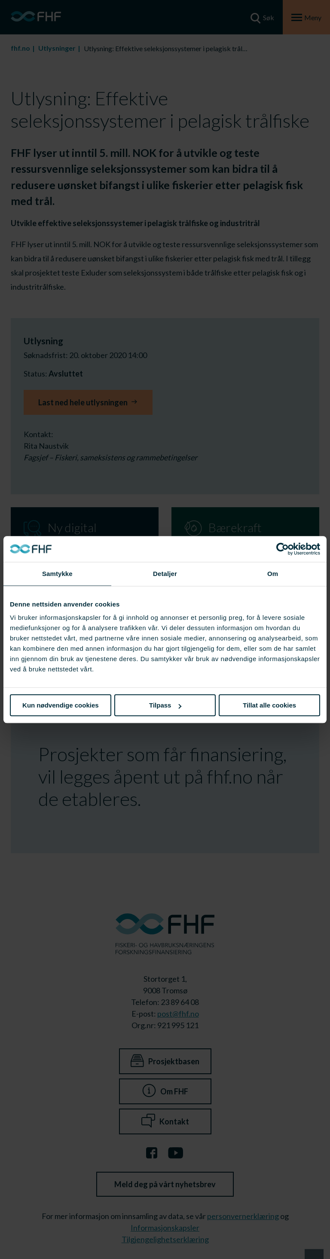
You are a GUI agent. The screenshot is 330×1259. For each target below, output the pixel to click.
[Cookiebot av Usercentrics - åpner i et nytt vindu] (282, 548)
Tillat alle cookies (269, 705)
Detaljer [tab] (165, 573)
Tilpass (165, 705)
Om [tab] (272, 573)
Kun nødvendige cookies (60, 705)
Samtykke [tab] (57, 573)
